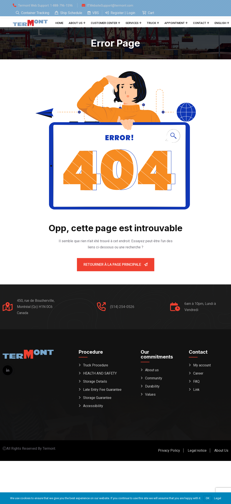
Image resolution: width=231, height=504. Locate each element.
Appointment (174, 23)
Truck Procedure (95, 365)
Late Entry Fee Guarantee (102, 390)
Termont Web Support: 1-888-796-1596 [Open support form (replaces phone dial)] (45, 5)
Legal (217, 498)
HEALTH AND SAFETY (100, 373)
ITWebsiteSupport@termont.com (110, 5)
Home (59, 23)
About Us (221, 450)
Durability (152, 386)
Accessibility (93, 406)
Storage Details (95, 381)
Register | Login (120, 13)
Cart (148, 13)
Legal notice (197, 450)
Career (198, 373)
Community (153, 378)
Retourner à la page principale (116, 264)
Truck (151, 23)
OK (207, 498)
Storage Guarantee (97, 398)
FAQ (196, 381)
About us (75, 23)
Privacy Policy (169, 450)
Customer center (104, 23)
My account (202, 365)
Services (132, 23)
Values (150, 394)
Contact (199, 23)
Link (196, 390)
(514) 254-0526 (122, 307)
